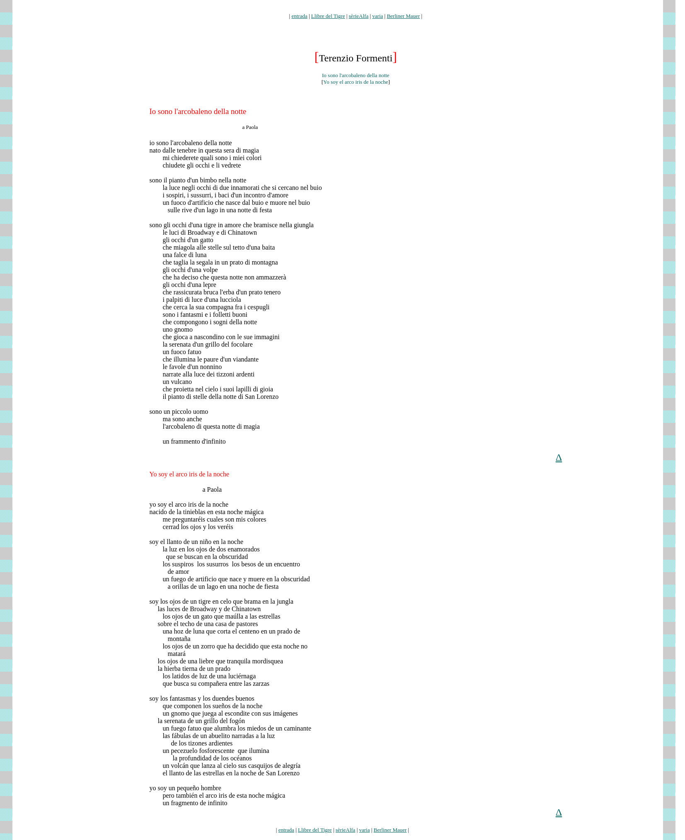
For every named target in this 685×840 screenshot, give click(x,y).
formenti (355, 8)
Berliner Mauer (403, 16)
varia (377, 16)
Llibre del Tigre (328, 16)
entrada (299, 16)
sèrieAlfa (359, 16)
